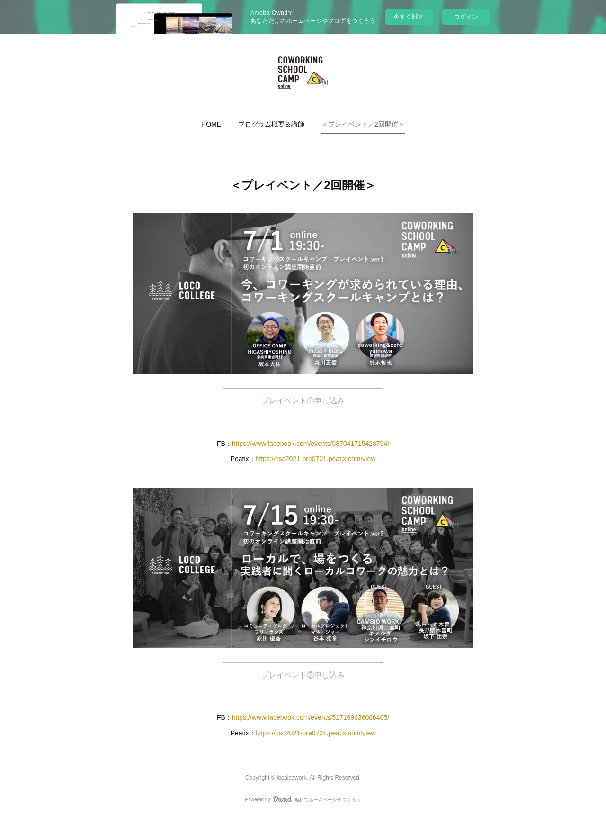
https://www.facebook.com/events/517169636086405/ (310, 717)
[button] (211, 124)
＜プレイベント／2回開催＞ (363, 124)
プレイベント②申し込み (303, 675)
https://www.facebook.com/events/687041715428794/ (310, 443)
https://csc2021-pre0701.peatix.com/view (316, 458)
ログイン (466, 16)
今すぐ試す (408, 16)
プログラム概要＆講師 (271, 124)
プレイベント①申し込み (303, 401)
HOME (211, 124)
